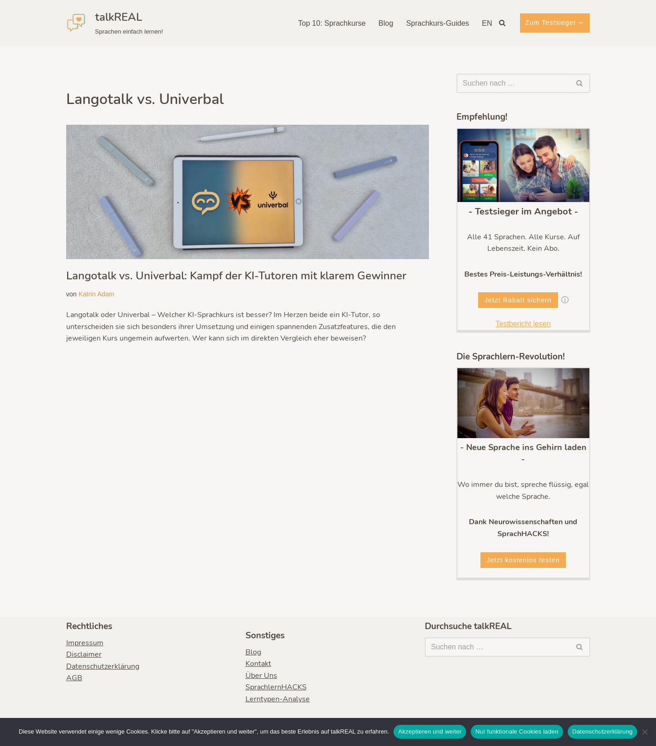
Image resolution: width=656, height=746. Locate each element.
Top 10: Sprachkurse (332, 23)
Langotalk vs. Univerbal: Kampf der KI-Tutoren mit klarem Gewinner (236, 275)
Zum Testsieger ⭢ (554, 22)
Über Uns (261, 676)
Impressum (84, 643)
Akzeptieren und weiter (430, 731)
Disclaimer (84, 655)
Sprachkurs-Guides (437, 23)
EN (487, 23)
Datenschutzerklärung (102, 666)
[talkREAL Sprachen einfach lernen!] (114, 23)
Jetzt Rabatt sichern (518, 300)
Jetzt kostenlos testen (523, 560)
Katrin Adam (96, 294)
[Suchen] (502, 22)
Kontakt (258, 664)
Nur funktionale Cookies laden (517, 731)
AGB (74, 678)
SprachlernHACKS (276, 687)
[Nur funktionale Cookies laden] (644, 731)
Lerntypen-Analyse (277, 699)
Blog (385, 23)
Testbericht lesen (523, 324)
